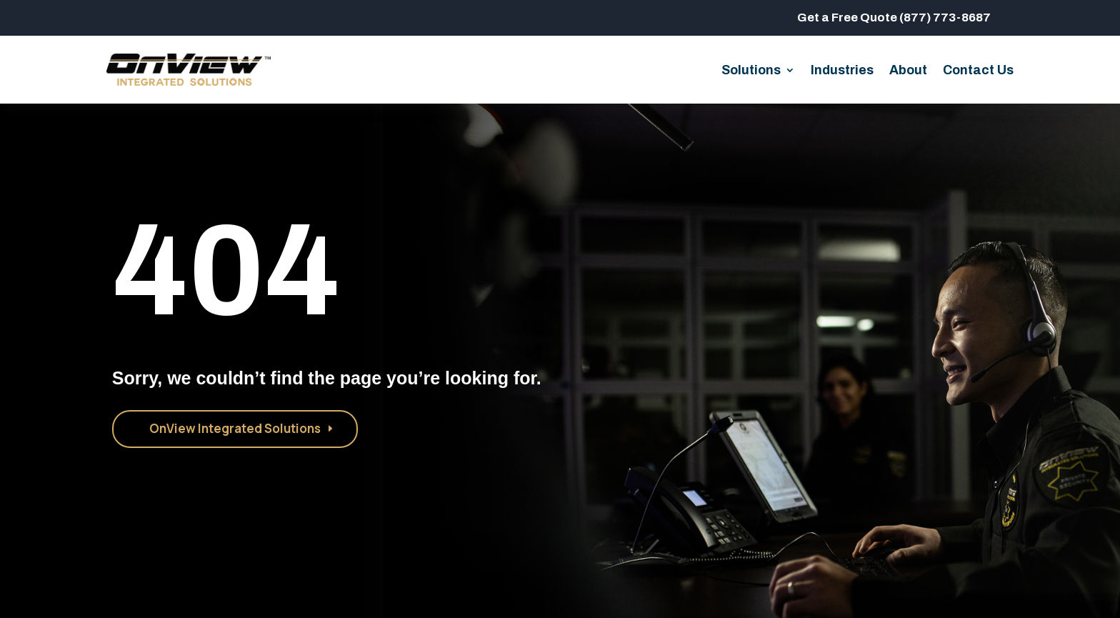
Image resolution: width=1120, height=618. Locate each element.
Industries (842, 71)
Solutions (751, 71)
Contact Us (978, 71)
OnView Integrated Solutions (235, 428)
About (908, 71)
